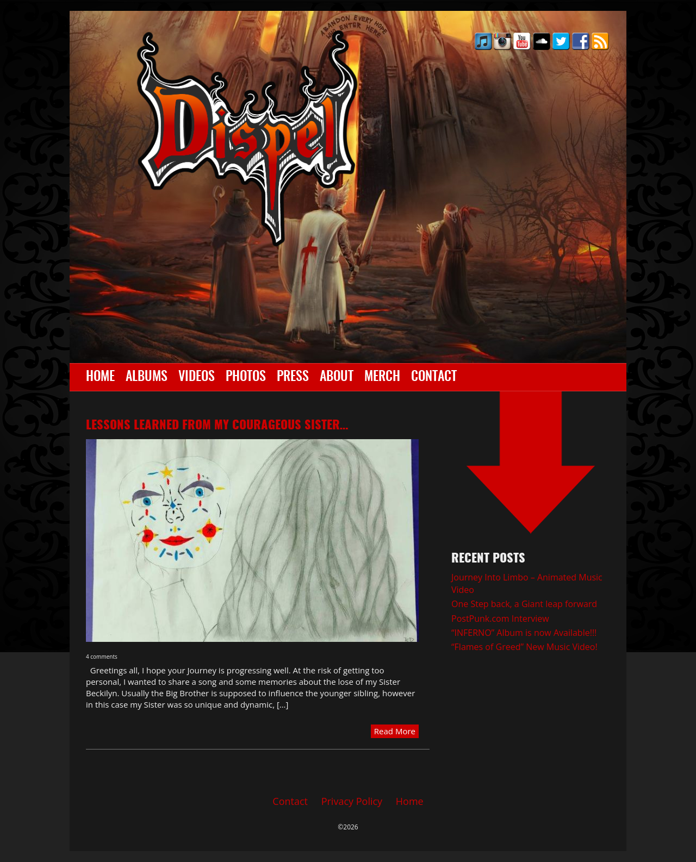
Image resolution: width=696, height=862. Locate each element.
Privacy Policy (351, 801)
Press (293, 377)
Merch (382, 377)
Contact (434, 377)
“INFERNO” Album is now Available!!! (523, 633)
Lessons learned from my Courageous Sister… (217, 426)
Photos (246, 377)
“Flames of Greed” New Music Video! (524, 647)
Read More (394, 731)
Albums (146, 377)
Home (100, 377)
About (336, 377)
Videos (196, 377)
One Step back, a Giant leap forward (524, 604)
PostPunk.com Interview (500, 618)
